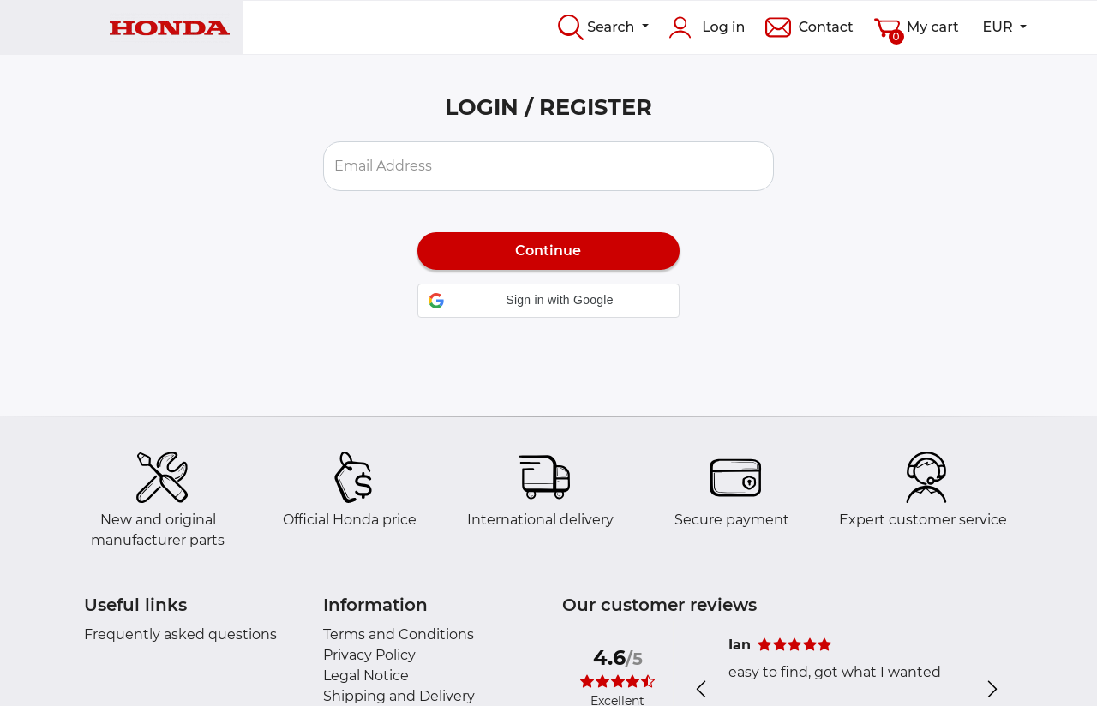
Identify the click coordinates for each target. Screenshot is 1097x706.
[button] (548, 301)
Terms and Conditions (398, 634)
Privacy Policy (369, 655)
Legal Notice (366, 675)
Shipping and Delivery (399, 696)
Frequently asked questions (180, 634)
